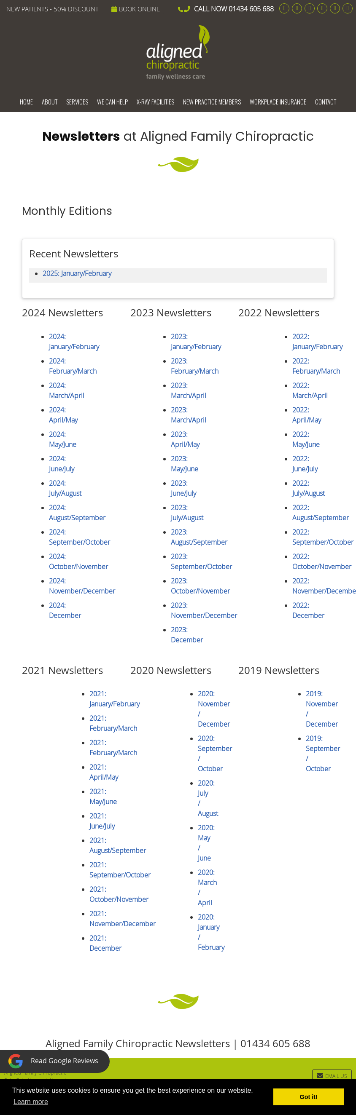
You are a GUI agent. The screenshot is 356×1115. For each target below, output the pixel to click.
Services (77, 101)
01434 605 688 (251, 8)
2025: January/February (77, 273)
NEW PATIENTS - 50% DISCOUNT (52, 9)
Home (26, 101)
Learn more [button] (30, 1101)
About (49, 101)
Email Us (332, 1075)
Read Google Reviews (53, 1061)
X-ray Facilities (155, 101)
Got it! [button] (309, 1097)
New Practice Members (212, 101)
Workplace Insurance (278, 101)
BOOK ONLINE (135, 9)
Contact (325, 101)
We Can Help (112, 101)
